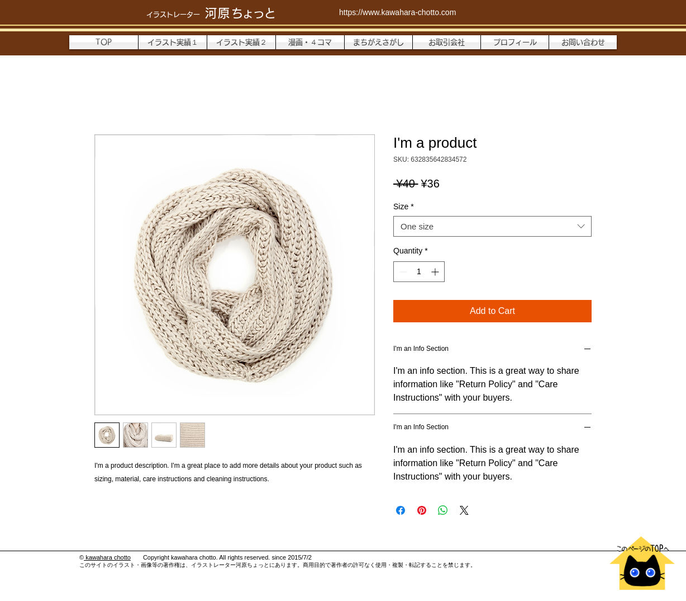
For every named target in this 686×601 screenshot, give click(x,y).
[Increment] (436, 271)
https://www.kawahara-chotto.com (397, 12)
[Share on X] (464, 510)
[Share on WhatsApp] (443, 510)
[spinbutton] (419, 271)
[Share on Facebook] (400, 510)
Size (403, 206)
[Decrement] (402, 271)
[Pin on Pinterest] (421, 510)
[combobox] (492, 226)
